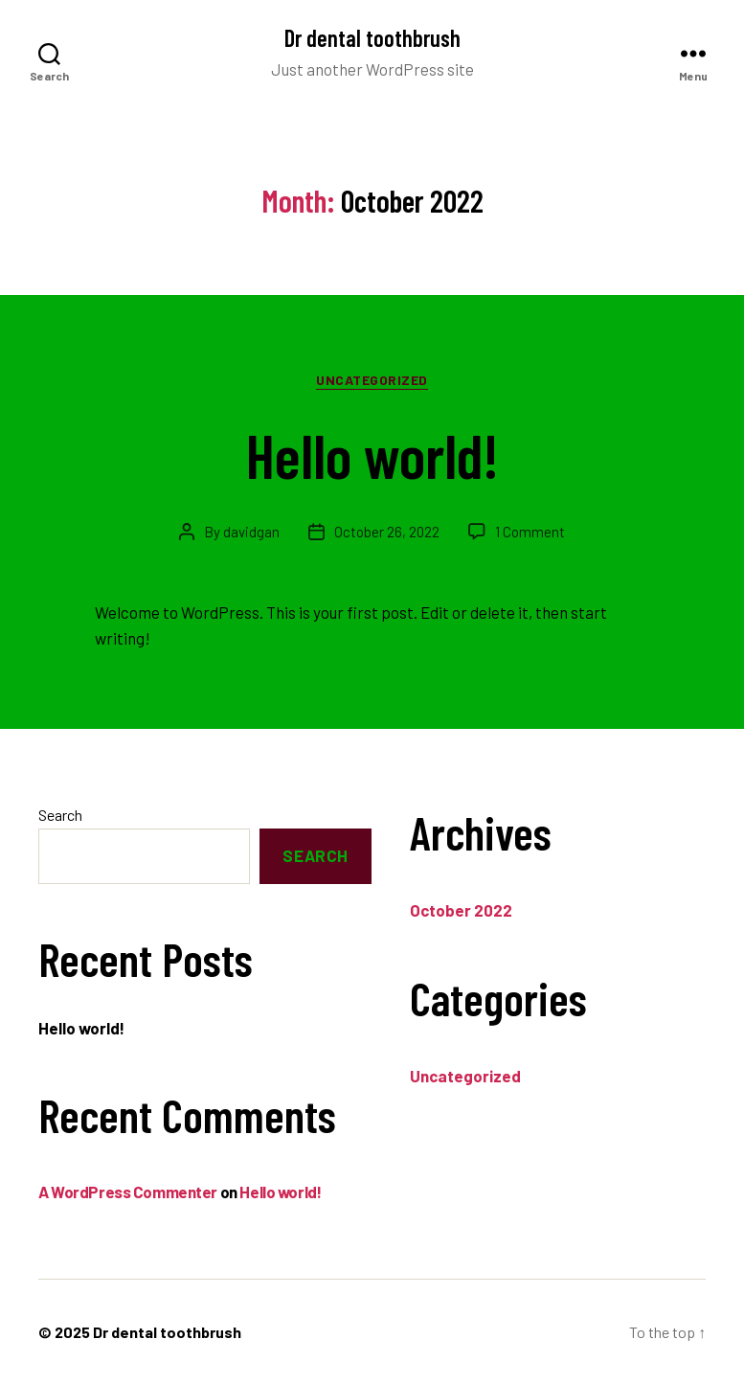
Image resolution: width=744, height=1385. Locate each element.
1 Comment (530, 531)
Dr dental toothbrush (372, 38)
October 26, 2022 (387, 531)
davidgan (251, 531)
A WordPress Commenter (127, 1191)
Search (60, 815)
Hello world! (372, 454)
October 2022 (461, 910)
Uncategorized (372, 380)
